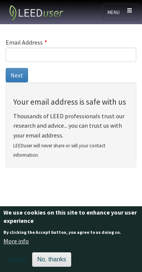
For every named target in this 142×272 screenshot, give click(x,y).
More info (16, 244)
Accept (17, 262)
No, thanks (51, 262)
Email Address (24, 42)
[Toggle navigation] (120, 12)
